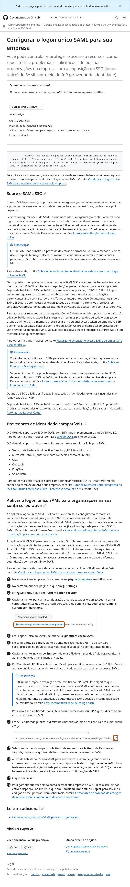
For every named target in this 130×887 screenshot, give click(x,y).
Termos (35, 874)
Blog (108, 874)
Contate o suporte (78, 851)
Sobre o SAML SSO (27, 193)
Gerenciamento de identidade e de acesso (67, 24)
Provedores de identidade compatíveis (46, 424)
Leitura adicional (25, 808)
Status (61, 874)
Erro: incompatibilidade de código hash (69, 703)
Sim (13, 847)
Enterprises (85, 579)
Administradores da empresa (24, 24)
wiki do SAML (65, 436)
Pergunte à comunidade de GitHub (87, 846)
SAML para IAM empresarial (109, 24)
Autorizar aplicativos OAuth (24, 412)
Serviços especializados (90, 874)
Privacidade (48, 874)
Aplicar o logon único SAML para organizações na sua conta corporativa (59, 502)
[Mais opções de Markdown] (41, 107)
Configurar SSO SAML (20, 28)
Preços (71, 874)
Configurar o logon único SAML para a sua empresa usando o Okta (60, 572)
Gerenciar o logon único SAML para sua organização (45, 817)
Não (28, 847)
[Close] (120, 5)
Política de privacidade (17, 853)
